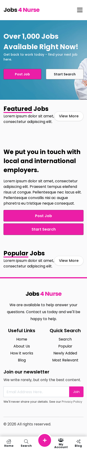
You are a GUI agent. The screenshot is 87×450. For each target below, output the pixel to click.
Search (65, 339)
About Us (21, 346)
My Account (61, 443)
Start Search (65, 74)
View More (69, 116)
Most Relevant (65, 360)
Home (21, 339)
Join (76, 391)
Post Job (22, 74)
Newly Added (65, 353)
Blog (22, 360)
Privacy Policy (72, 402)
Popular (65, 346)
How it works (21, 353)
